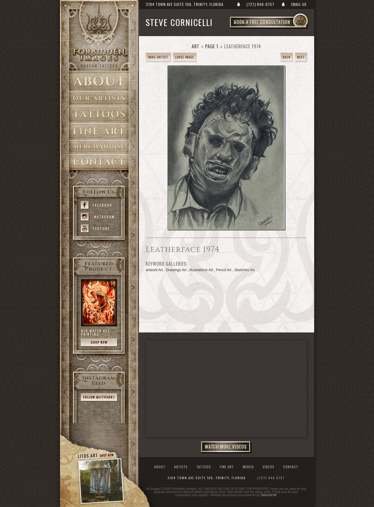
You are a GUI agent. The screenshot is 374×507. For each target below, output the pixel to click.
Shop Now (99, 342)
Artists (99, 98)
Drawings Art (176, 270)
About (99, 81)
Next (301, 57)
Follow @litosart (99, 397)
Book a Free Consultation (280, 28)
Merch (248, 466)
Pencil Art (223, 270)
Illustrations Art (201, 270)
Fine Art (99, 131)
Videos (268, 466)
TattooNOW (268, 495)
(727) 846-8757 (260, 4)
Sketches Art (244, 270)
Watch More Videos (226, 447)
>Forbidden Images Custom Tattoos (99, 57)
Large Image (184, 57)
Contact (99, 162)
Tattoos (99, 114)
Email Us (299, 4)
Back (286, 57)
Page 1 (211, 46)
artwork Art (154, 270)
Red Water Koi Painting (95, 332)
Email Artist (158, 57)
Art (195, 46)
